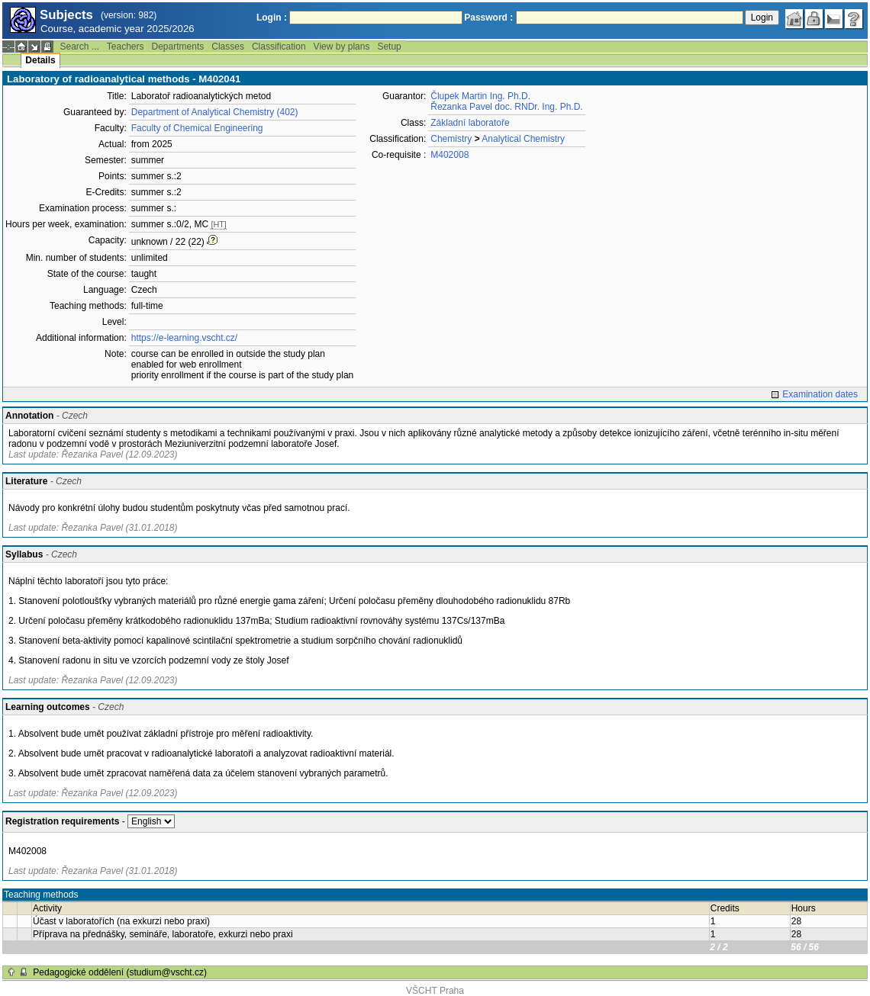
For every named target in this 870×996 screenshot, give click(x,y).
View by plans (342, 46)
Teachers (125, 46)
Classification (279, 46)
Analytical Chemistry (523, 138)
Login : (271, 17)
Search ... (79, 46)
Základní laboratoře (469, 122)
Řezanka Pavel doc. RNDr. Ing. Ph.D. (506, 106)
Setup (389, 46)
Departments (178, 46)
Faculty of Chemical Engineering (197, 128)
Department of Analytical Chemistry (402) (214, 112)
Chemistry (451, 138)
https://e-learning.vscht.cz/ (184, 338)
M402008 (449, 154)
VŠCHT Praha (435, 990)
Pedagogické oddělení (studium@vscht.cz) (120, 972)
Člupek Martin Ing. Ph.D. (480, 96)
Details (40, 60)
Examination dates (820, 394)
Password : (488, 17)
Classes (227, 46)
